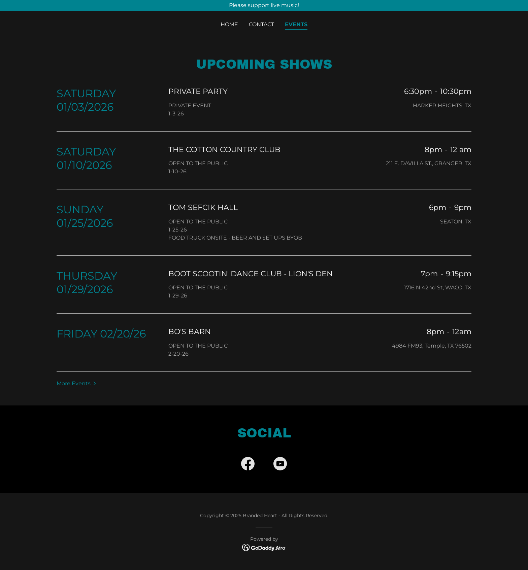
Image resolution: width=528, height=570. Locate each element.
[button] (77, 383)
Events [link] (296, 24)
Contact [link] (261, 24)
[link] (248, 465)
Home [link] (229, 24)
